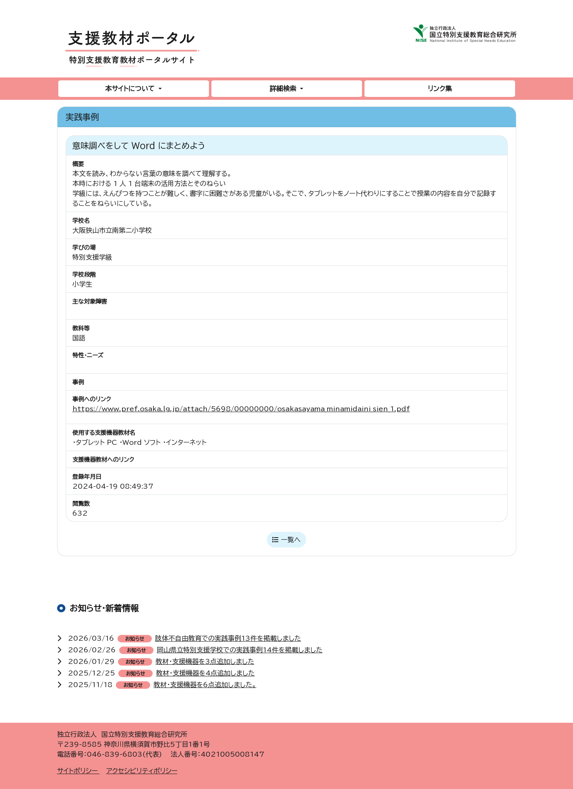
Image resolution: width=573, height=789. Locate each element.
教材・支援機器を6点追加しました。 (205, 684)
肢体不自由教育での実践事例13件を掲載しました (228, 638)
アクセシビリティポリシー (141, 770)
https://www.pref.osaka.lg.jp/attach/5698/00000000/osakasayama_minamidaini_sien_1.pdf (241, 408)
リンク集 (440, 88)
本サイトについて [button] (131, 88)
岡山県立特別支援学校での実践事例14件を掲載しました (240, 650)
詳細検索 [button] (284, 88)
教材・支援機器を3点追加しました (205, 661)
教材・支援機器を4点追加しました (205, 673)
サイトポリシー (78, 770)
